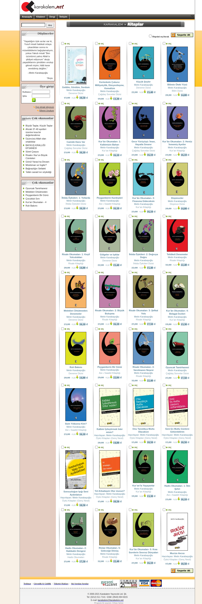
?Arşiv (50, 78)
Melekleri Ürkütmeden (37, 192)
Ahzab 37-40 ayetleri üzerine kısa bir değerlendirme (36, 132)
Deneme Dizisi (76, 93)
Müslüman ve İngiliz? (36, 165)
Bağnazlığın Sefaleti (36, 168)
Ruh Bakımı (31, 205)
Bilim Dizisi (177, 91)
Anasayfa (27, 16)
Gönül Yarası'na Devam (37, 161)
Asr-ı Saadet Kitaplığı (109, 204)
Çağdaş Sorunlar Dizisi (109, 94)
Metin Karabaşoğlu (75, 90)
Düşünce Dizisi (177, 204)
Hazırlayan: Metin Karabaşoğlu (109, 435)
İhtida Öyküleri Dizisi (76, 204)
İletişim (63, 16)
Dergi (52, 16)
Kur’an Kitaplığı (109, 150)
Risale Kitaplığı (75, 263)
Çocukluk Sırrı (33, 198)
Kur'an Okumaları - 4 (36, 202)
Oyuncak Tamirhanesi (36, 188)
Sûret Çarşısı (32, 151)
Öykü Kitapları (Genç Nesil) (109, 438)
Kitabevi (40, 16)
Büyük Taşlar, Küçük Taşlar (39, 125)
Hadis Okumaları (75, 557)
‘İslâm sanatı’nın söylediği (38, 172)
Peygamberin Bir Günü (37, 195)
